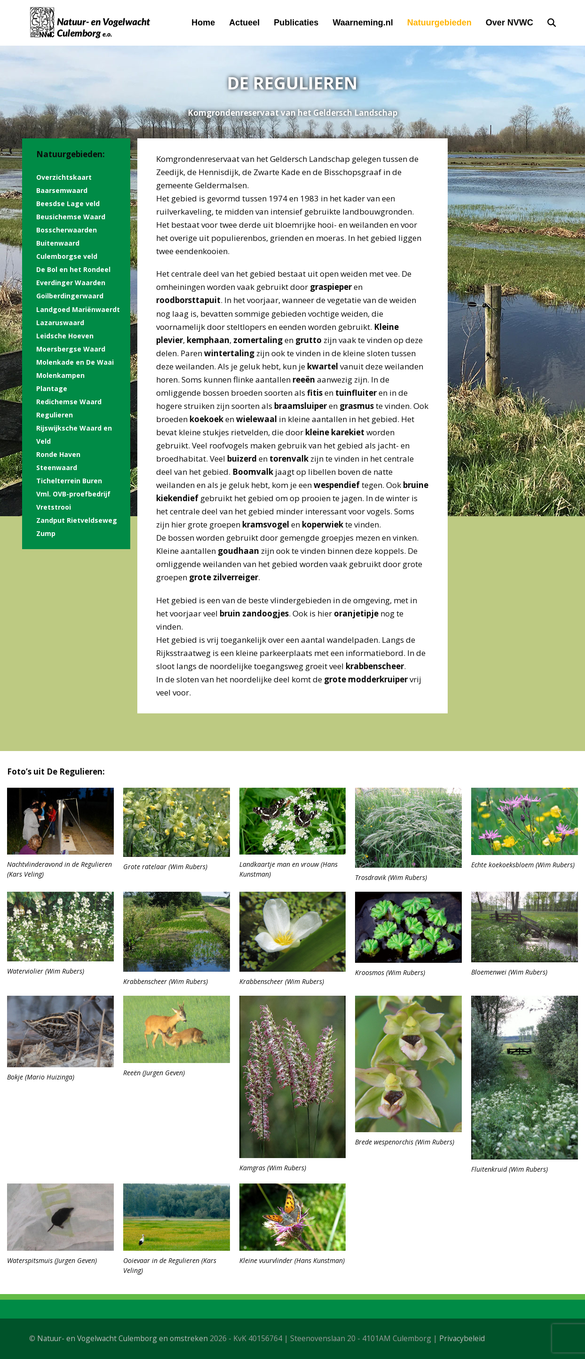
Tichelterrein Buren (69, 480)
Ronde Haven (58, 454)
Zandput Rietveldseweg (76, 520)
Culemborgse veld (66, 256)
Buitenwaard (57, 243)
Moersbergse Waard (70, 348)
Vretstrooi (53, 507)
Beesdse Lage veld (68, 203)
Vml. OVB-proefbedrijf (73, 493)
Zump (45, 533)
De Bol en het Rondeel (73, 269)
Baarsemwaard (61, 190)
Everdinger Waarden (70, 282)
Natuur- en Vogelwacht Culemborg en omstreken (122, 1338)
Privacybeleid (462, 1338)
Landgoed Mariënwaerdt (78, 309)
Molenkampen (60, 375)
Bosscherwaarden (66, 229)
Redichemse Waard (69, 401)
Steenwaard (56, 467)
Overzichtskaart (64, 177)
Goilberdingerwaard (69, 295)
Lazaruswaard (60, 322)
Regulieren (54, 414)
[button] (551, 22)
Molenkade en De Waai (75, 362)
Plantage (51, 388)
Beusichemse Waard (70, 216)
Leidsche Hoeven (65, 335)
